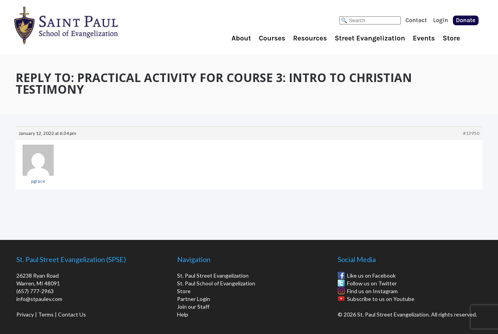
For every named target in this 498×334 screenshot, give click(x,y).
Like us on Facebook (371, 275)
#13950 (471, 133)
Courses (272, 38)
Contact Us (72, 314)
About (241, 38)
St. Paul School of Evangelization (82, 25)
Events (424, 38)
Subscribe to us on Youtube (380, 299)
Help (182, 314)
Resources (310, 38)
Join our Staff (193, 306)
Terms (46, 314)
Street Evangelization (370, 38)
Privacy (25, 314)
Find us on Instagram (372, 291)
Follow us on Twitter (372, 283)
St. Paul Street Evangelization (213, 275)
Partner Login (193, 299)
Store (451, 38)
